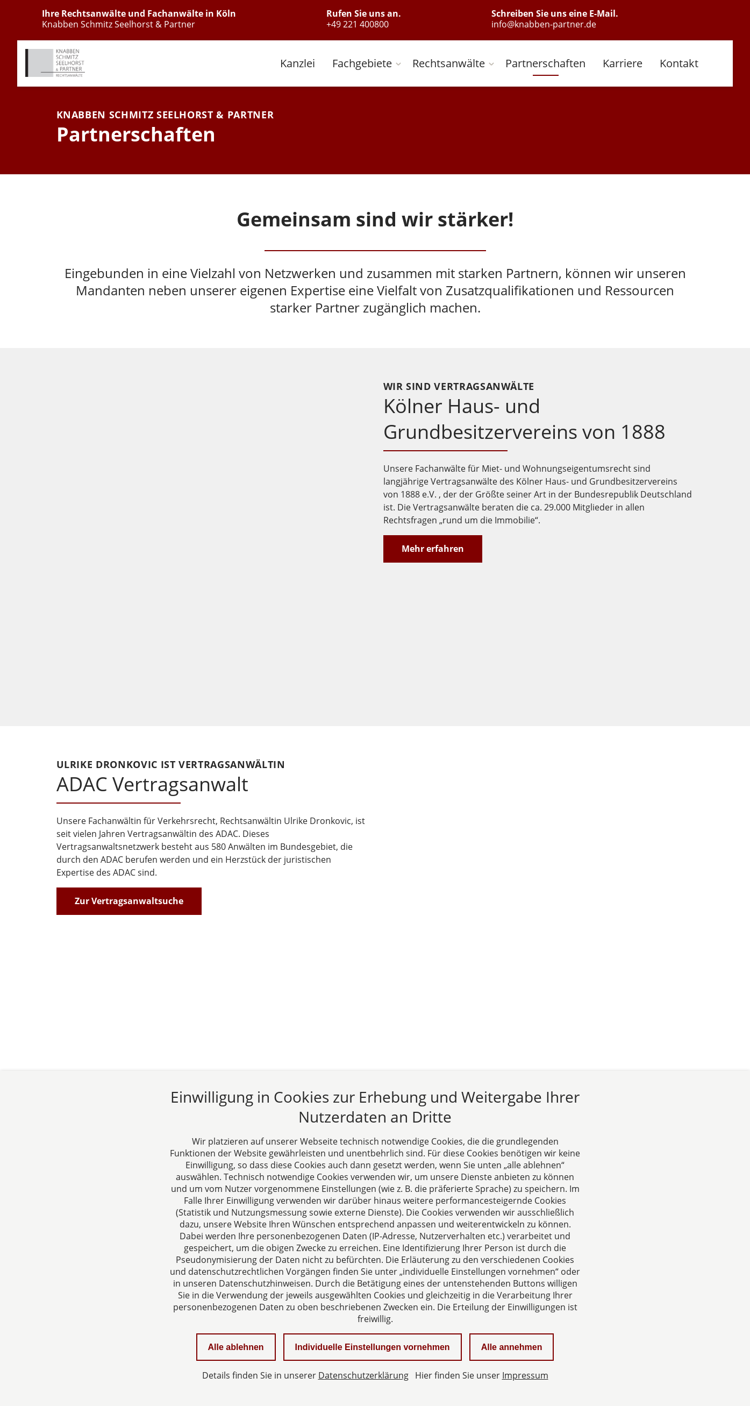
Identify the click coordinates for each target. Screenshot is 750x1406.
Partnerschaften (545, 63)
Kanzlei (297, 63)
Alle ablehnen (236, 1347)
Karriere (622, 63)
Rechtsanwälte (448, 63)
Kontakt (679, 63)
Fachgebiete (362, 63)
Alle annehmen (511, 1347)
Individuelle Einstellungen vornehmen (372, 1347)
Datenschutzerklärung (363, 1375)
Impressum (525, 1375)
